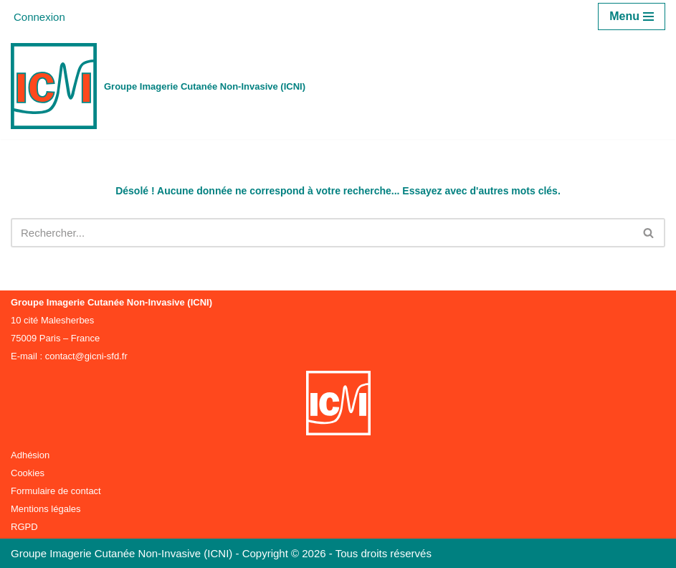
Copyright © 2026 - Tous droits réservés (337, 553)
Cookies (27, 473)
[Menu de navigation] (631, 16)
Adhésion (30, 455)
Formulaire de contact (56, 491)
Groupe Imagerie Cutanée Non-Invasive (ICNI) (123, 553)
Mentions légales (46, 508)
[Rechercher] (322, 232)
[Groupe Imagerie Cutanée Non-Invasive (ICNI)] (158, 86)
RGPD (24, 526)
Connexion (39, 17)
